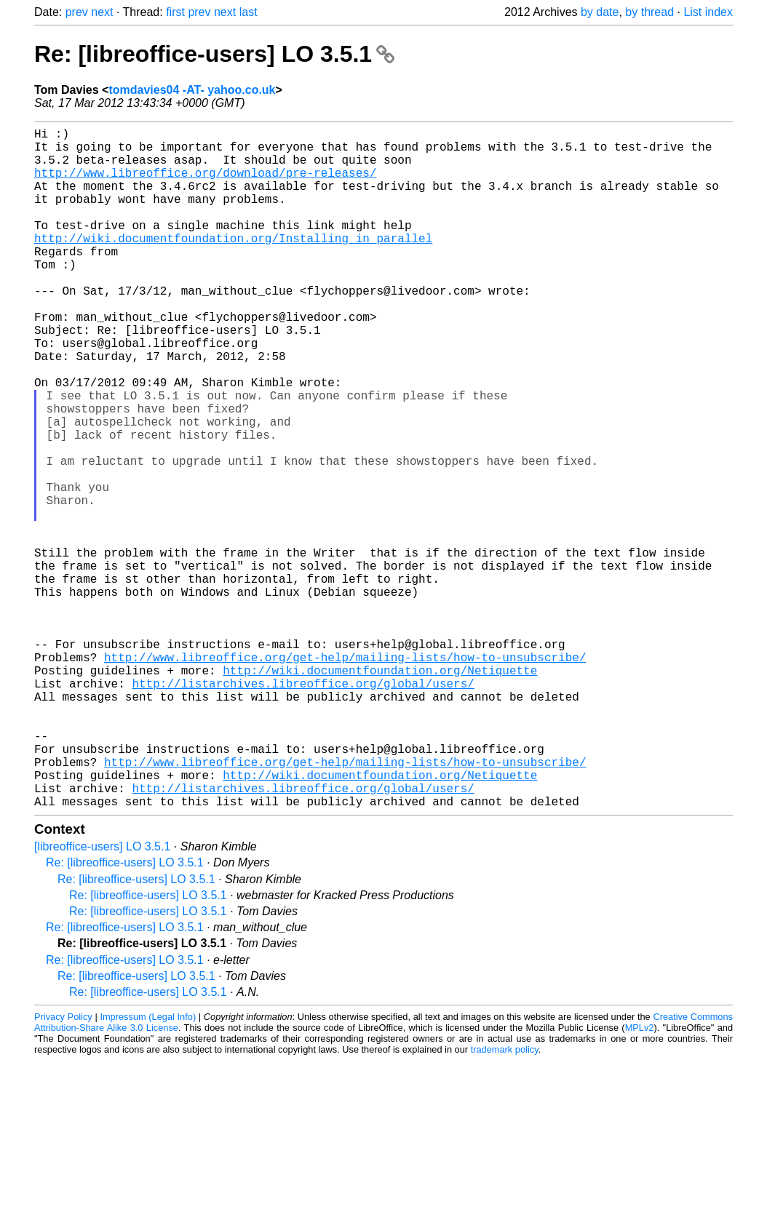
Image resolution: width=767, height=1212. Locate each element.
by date (600, 12)
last (248, 12)
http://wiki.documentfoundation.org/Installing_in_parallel (233, 264)
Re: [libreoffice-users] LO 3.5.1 (214, 54)
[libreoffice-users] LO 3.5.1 (102, 998)
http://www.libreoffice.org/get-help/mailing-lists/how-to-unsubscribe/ (345, 776)
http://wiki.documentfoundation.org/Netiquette (380, 792)
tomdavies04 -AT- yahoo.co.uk (191, 90)
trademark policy (505, 1200)
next (102, 12)
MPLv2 (639, 1178)
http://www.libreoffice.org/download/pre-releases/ (205, 184)
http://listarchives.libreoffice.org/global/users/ (303, 808)
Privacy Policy (63, 1168)
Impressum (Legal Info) (148, 1168)
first (175, 12)
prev (76, 12)
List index (708, 12)
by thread (649, 12)
